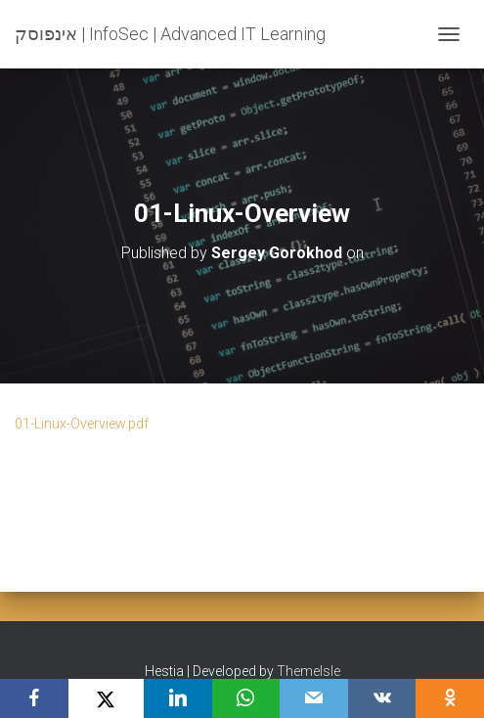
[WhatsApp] (246, 698)
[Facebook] (34, 698)
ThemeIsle (308, 671)
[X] (106, 698)
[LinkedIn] (178, 698)
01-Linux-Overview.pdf (82, 423)
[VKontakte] (382, 698)
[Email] (314, 698)
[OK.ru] (450, 698)
